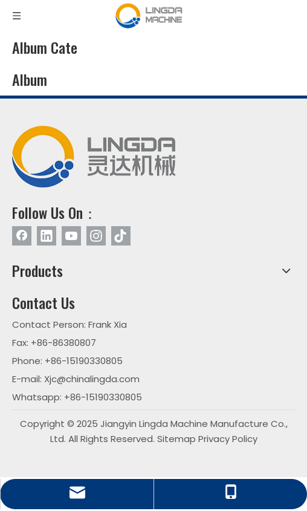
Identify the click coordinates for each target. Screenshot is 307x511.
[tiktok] (121, 236)
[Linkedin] (46, 236)
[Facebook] (21, 236)
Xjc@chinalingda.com (92, 379)
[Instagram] (96, 236)
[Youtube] (71, 236)
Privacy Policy (227, 438)
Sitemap (176, 438)
